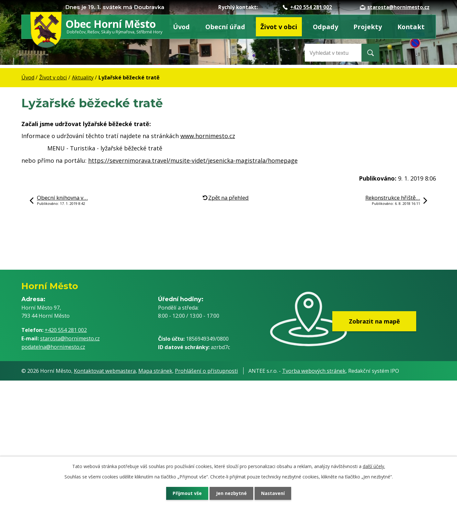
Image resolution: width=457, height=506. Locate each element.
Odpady (325, 26)
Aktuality (83, 77)
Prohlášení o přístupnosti (206, 370)
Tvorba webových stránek (314, 370)
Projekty (367, 26)
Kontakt (411, 26)
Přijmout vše (186, 493)
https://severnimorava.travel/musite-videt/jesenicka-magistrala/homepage (193, 160)
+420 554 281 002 (307, 7)
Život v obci (278, 26)
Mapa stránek (155, 370)
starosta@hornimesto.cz (394, 7)
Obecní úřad (225, 26)
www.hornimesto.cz (207, 136)
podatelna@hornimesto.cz (53, 346)
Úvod (181, 26)
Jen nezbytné (231, 493)
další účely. (374, 466)
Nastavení (273, 493)
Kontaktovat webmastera (105, 370)
